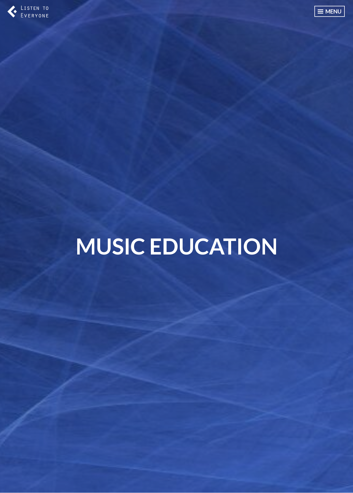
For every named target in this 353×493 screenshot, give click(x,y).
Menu (329, 11)
